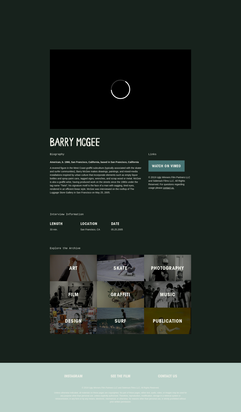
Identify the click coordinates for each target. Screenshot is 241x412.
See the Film (120, 376)
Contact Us (167, 376)
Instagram (73, 376)
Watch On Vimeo (166, 166)
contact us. (168, 188)
